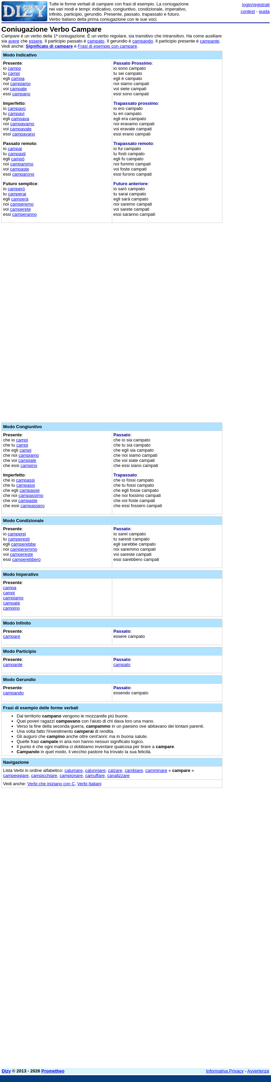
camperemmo (23, 549)
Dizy (6, 1070)
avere (13, 41)
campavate (21, 128)
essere (35, 41)
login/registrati (256, 4)
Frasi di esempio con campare (107, 46)
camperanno (24, 214)
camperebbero (26, 559)
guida (264, 11)
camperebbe (23, 544)
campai (15, 148)
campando (142, 41)
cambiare (134, 770)
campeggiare (16, 775)
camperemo (22, 204)
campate (18, 88)
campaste (19, 169)
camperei (17, 533)
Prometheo (53, 1070)
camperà (20, 198)
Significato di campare (49, 46)
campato (95, 41)
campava (20, 118)
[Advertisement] (219, 835)
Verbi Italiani (89, 783)
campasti (17, 153)
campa (17, 78)
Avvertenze (258, 1070)
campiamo (20, 83)
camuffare (95, 775)
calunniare (95, 770)
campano (21, 93)
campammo (21, 163)
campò (17, 158)
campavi (16, 113)
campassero (32, 505)
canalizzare (118, 775)
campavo (17, 108)
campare (11, 636)
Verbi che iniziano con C (51, 783)
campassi (25, 480)
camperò (16, 188)
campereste (21, 554)
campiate (27, 460)
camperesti (19, 539)
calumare (74, 770)
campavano (23, 133)
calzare (115, 770)
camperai (17, 193)
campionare (71, 775)
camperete (20, 209)
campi (14, 73)
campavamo (22, 123)
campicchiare (44, 775)
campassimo (31, 495)
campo (14, 68)
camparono (23, 174)
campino (28, 465)
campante (209, 41)
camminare (156, 770)
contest (248, 11)
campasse (29, 490)
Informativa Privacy (225, 1070)
